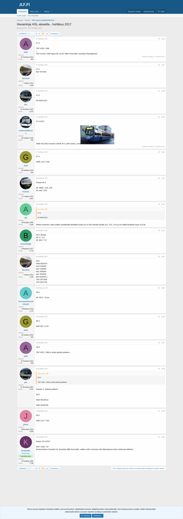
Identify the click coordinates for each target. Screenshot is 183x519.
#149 (163, 411)
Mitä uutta (34, 11)
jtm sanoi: (41, 209)
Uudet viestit (21, 16)
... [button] (33, 34)
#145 (163, 288)
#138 (163, 91)
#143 (163, 230)
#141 (163, 178)
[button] (40, 11)
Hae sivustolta (33, 16)
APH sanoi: (42, 374)
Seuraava (54, 34)
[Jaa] (158, 38)
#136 (163, 39)
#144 (163, 256)
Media (46, 11)
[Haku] (161, 11)
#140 (163, 152)
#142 (163, 204)
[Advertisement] (91, 490)
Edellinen (23, 34)
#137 (163, 65)
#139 (163, 117)
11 (47, 34)
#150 (163, 437)
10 (43, 34)
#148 (163, 369)
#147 (163, 343)
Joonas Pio (23, 28)
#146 (163, 317)
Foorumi (22, 11)
